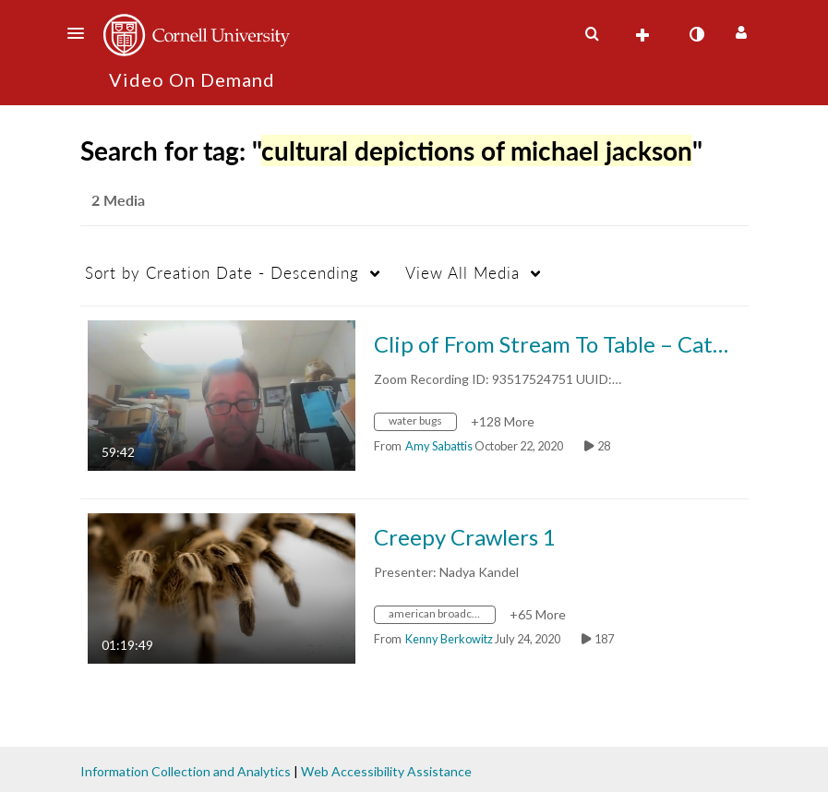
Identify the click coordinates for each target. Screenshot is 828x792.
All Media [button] (462, 272)
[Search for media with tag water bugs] (422, 423)
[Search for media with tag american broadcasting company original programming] (442, 616)
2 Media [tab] (118, 200)
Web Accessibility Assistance (386, 771)
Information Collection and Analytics (185, 771)
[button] (81, 33)
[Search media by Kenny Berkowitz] (449, 638)
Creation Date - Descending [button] (222, 272)
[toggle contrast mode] (697, 34)
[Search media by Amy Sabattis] (439, 445)
